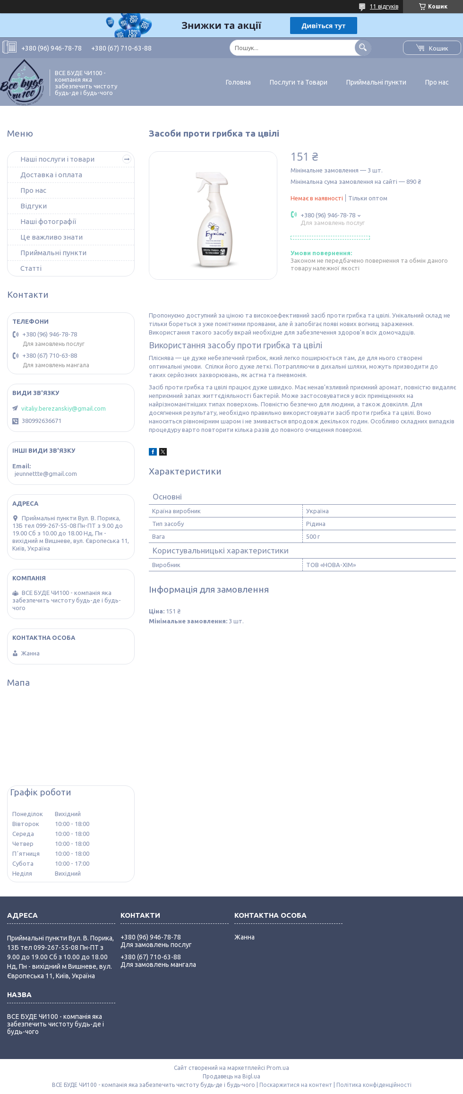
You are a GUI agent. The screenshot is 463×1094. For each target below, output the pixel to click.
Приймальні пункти (376, 82)
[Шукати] (363, 47)
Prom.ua (277, 1068)
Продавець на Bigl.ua (231, 1076)
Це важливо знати (51, 237)
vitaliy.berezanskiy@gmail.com (63, 408)
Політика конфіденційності (374, 1085)
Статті (31, 268)
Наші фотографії (48, 221)
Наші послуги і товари (57, 159)
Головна (238, 82)
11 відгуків (384, 6)
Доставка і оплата (51, 175)
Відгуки (33, 206)
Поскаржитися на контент (295, 1085)
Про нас (437, 82)
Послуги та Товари (298, 82)
